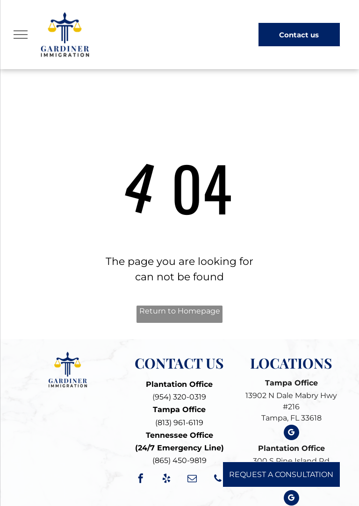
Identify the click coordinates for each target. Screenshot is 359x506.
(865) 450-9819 (179, 460)
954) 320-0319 (180, 396)
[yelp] (166, 479)
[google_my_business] (291, 433)
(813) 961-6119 (179, 422)
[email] (192, 479)
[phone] (218, 479)
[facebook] (141, 479)
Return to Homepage (179, 310)
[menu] (20, 34)
